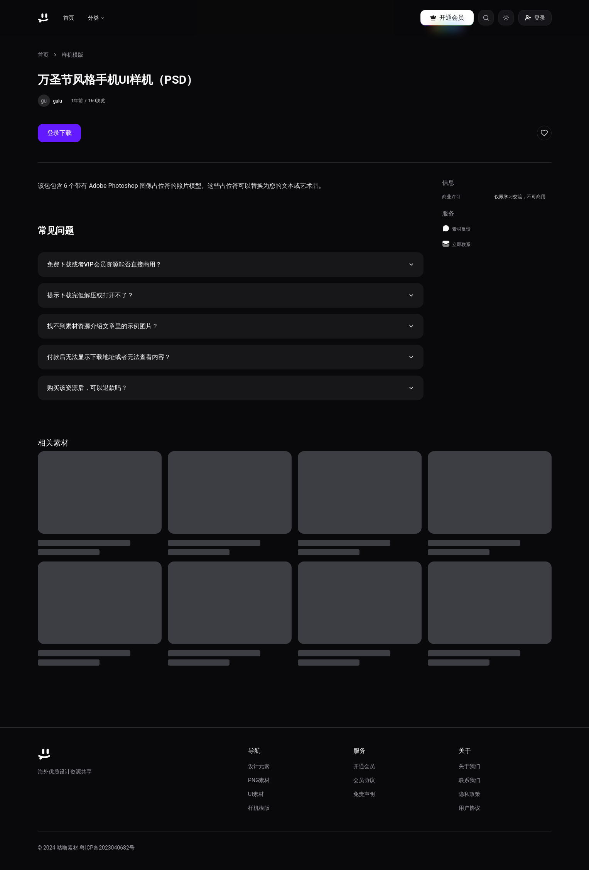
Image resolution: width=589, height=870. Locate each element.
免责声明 (364, 794)
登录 (535, 18)
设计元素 (259, 766)
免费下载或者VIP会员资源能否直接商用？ (230, 264)
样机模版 (72, 55)
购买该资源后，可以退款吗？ (230, 387)
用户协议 (469, 808)
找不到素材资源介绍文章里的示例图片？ (230, 326)
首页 (68, 18)
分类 (96, 18)
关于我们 (469, 766)
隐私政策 (469, 794)
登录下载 (59, 133)
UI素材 (256, 794)
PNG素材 (259, 780)
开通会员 (364, 766)
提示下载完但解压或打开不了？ (230, 295)
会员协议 (364, 780)
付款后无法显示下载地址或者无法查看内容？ (230, 357)
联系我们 (469, 780)
